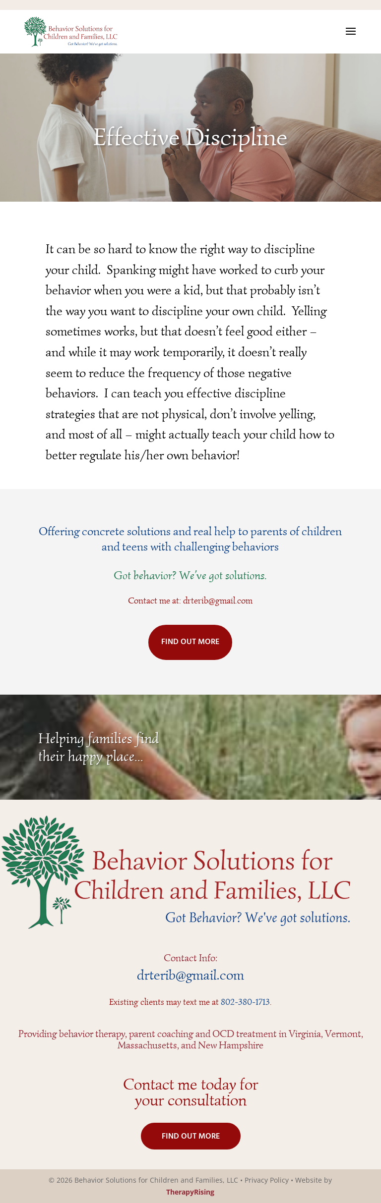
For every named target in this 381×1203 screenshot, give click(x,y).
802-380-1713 (245, 1001)
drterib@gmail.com (218, 600)
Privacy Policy (267, 1180)
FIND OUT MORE (190, 642)
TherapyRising (190, 1192)
